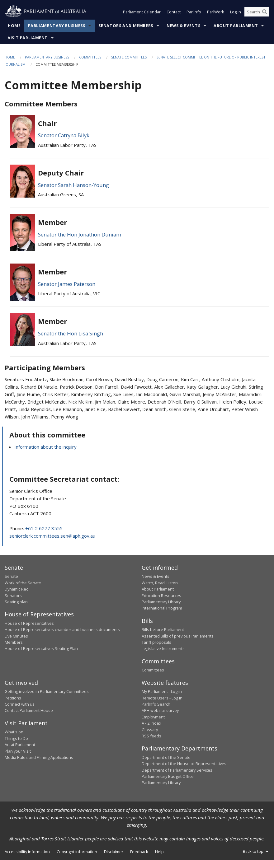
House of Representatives (29, 623)
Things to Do (16, 738)
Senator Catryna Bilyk (63, 135)
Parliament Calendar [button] (142, 12)
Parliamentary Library (161, 602)
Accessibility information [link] (27, 851)
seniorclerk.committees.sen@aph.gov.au (52, 536)
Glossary (150, 729)
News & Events (183, 25)
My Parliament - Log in (162, 691)
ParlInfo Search (156, 704)
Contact (174, 12)
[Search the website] (256, 11)
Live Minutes (16, 636)
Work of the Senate (23, 583)
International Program (162, 608)
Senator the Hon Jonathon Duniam (79, 234)
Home (14, 25)
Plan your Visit (18, 751)
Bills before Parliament (163, 629)
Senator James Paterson (66, 283)
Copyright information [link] (77, 851)
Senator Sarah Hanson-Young (73, 185)
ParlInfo (194, 12)
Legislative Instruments (163, 648)
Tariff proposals (156, 642)
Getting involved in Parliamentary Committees (47, 691)
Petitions (13, 698)
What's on (14, 732)
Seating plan (16, 602)
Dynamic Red (17, 589)
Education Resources (161, 595)
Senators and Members (125, 25)
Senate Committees (129, 57)
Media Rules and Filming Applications (39, 757)
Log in (235, 12)
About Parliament (236, 25)
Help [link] (159, 851)
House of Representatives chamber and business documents (62, 629)
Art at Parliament (20, 744)
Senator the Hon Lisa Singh (70, 333)
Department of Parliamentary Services (177, 770)
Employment (153, 717)
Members (14, 642)
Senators (13, 595)
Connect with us (20, 704)
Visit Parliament (28, 37)
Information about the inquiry (45, 447)
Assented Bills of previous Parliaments (178, 636)
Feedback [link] (139, 851)
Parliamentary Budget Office (168, 776)
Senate (11, 576)
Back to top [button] (256, 851)
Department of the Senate (166, 757)
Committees (90, 57)
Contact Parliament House (29, 710)
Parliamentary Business (56, 25)
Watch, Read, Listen (160, 583)
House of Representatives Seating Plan (41, 648)
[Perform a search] (264, 11)
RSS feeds (151, 736)
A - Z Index (151, 723)
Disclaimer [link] (113, 851)
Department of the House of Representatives (184, 763)
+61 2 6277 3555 (44, 528)
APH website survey (160, 710)
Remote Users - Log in (162, 698)
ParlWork (215, 12)
